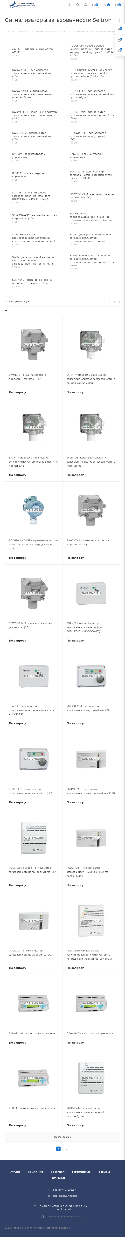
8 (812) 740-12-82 (63, 1190)
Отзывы (104, 1172)
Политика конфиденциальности (65, 1217)
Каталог (15, 1172)
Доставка (57, 1172)
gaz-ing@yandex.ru (65, 1195)
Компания (35, 1172)
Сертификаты (81, 1172)
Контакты (59, 1177)
